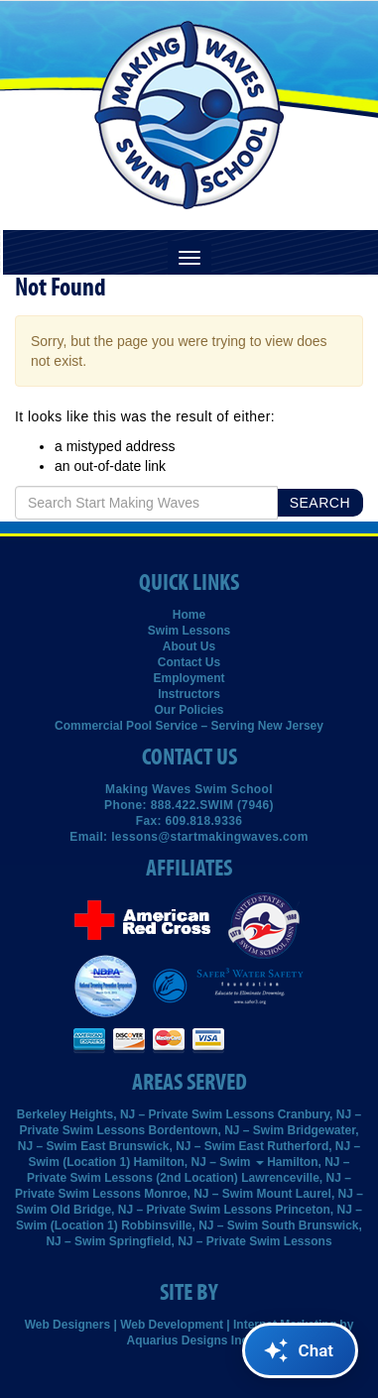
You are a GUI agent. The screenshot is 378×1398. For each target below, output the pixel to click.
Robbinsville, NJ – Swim (189, 1225)
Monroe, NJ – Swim (198, 1194)
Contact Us (189, 662)
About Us (189, 646)
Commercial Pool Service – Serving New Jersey (189, 726)
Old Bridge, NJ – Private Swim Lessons (161, 1210)
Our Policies (188, 710)
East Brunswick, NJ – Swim (157, 1146)
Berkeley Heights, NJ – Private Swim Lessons (145, 1114)
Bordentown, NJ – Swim (217, 1130)
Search (320, 503)
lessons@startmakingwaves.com (210, 837)
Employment (188, 678)
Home (189, 615)
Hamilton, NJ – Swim (198, 1162)
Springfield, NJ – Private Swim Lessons (220, 1241)
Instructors (189, 694)
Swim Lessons (189, 631)
